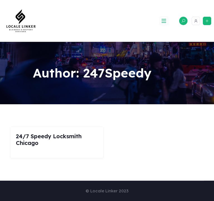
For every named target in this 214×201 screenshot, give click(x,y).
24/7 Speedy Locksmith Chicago (49, 139)
